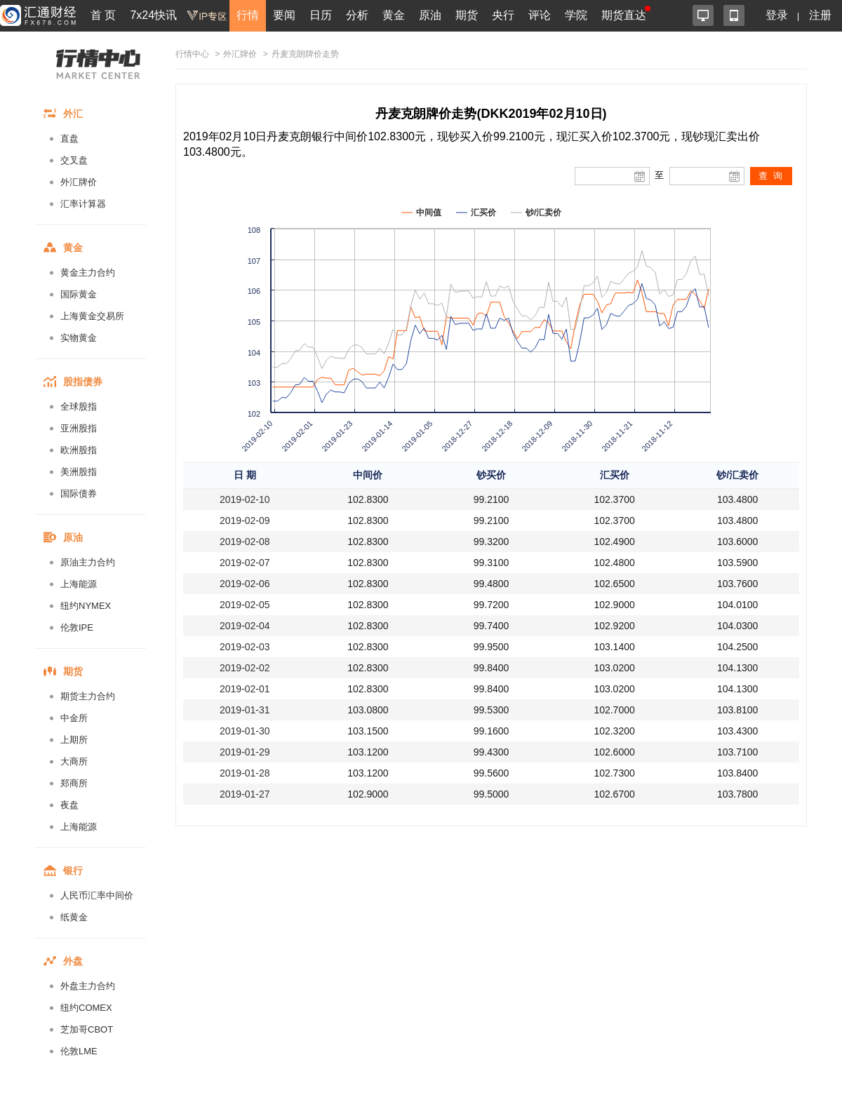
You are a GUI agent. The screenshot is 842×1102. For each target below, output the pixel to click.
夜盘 (69, 805)
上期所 (74, 739)
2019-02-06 (245, 583)
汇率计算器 (83, 204)
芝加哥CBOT (86, 1029)
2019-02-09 (245, 520)
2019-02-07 (245, 562)
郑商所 (74, 783)
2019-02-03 (245, 646)
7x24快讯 (153, 15)
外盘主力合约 (87, 986)
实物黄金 (78, 337)
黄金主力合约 (87, 272)
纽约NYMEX (85, 605)
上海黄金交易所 (92, 316)
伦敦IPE (76, 627)
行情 (247, 15)
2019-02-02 (245, 667)
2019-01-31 (245, 709)
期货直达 (623, 15)
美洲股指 (78, 471)
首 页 (103, 15)
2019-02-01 (245, 688)
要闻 (284, 15)
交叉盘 (74, 160)
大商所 (74, 761)
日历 (320, 15)
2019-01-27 (245, 794)
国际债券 (78, 493)
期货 (466, 15)
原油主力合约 (87, 562)
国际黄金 (78, 294)
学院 (576, 15)
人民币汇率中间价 (96, 895)
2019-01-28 (245, 773)
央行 (503, 15)
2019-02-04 (245, 625)
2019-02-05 (245, 604)
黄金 (393, 15)
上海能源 (78, 584)
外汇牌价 (78, 182)
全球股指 (78, 406)
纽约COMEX (86, 1007)
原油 (430, 15)
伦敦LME (79, 1051)
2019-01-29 (245, 752)
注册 (820, 15)
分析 (357, 15)
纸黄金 (74, 917)
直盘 (69, 138)
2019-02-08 (245, 541)
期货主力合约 (87, 696)
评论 (539, 15)
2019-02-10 (245, 499)
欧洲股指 (78, 450)
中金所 (74, 718)
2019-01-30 (245, 731)
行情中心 (192, 54)
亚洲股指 (78, 428)
